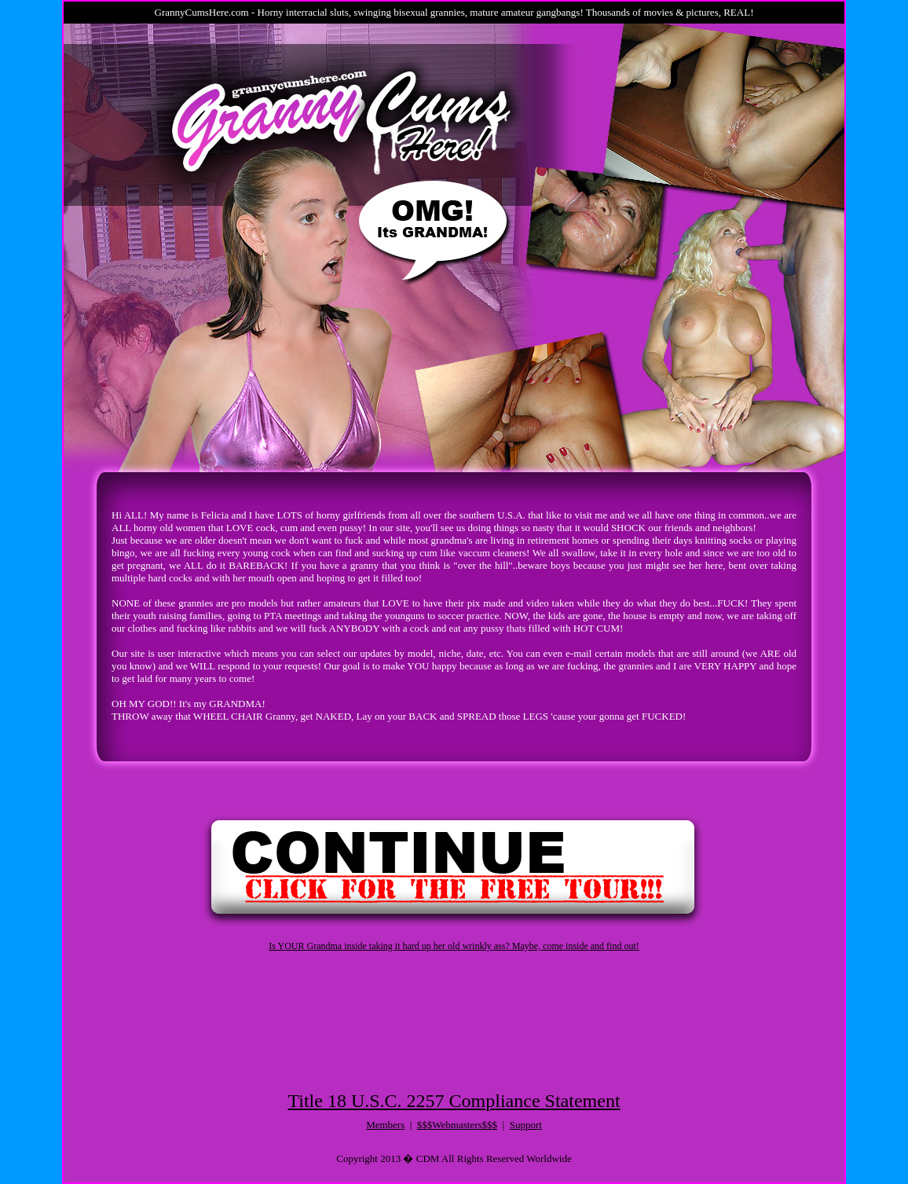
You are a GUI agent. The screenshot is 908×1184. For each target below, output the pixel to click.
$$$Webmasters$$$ (457, 1125)
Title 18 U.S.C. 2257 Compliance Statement (453, 1101)
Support (526, 1125)
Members (385, 1125)
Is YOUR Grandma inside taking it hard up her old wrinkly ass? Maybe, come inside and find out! (454, 945)
